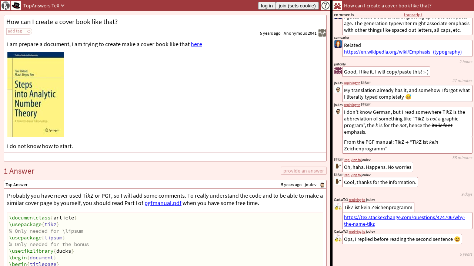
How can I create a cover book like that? (62, 21)
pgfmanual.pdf (162, 203)
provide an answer (303, 170)
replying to (357, 231)
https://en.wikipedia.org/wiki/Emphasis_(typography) (403, 51)
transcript (413, 14)
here (196, 44)
